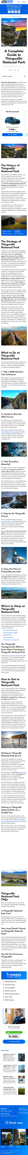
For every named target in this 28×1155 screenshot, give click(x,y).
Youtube (18, 1146)
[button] (15, 70)
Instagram (3, 1146)
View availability (12, 134)
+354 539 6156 (24, 1110)
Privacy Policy (11, 1150)
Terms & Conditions (4, 1150)
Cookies (16, 1150)
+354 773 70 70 (25, 1113)
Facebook (11, 1146)
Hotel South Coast (8, 637)
